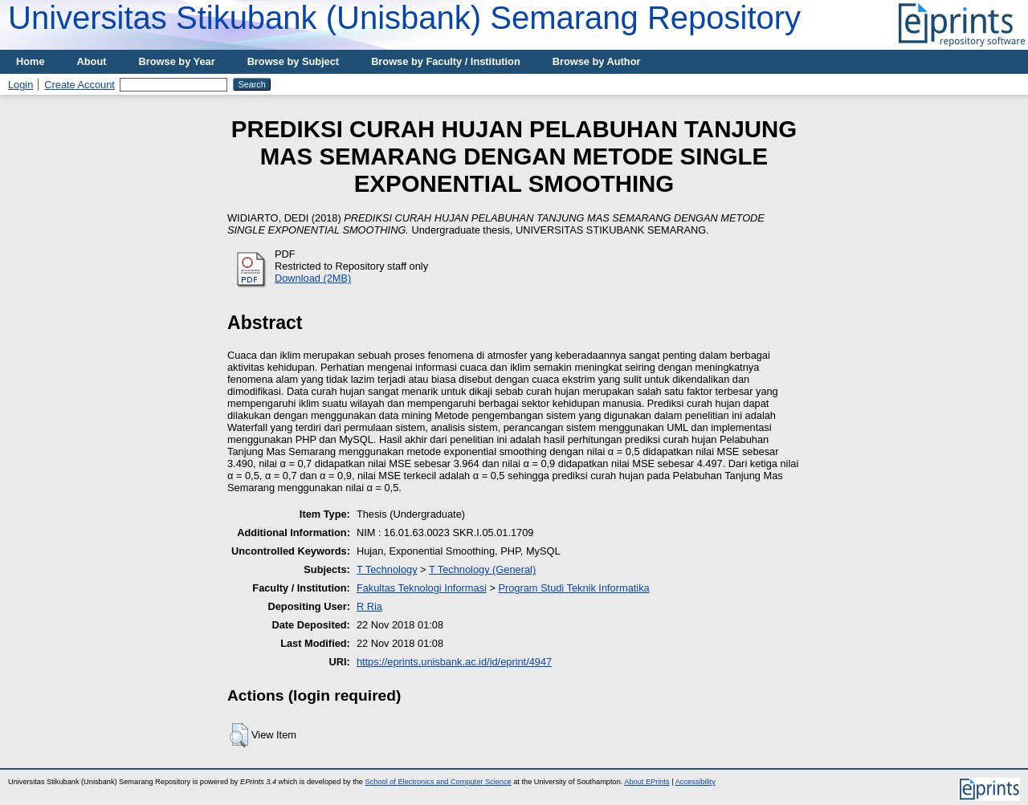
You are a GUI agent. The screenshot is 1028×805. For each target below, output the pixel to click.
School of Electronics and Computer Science (438, 782)
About (92, 61)
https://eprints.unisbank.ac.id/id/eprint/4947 (454, 662)
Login (20, 85)
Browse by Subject (293, 61)
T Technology (387, 569)
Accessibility (695, 782)
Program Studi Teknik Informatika (573, 588)
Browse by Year (177, 61)
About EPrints (646, 782)
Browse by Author (597, 61)
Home (30, 61)
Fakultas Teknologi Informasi (422, 588)
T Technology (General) (482, 569)
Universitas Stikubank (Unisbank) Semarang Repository (404, 17)
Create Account (79, 85)
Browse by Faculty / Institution (445, 61)
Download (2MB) (313, 278)
